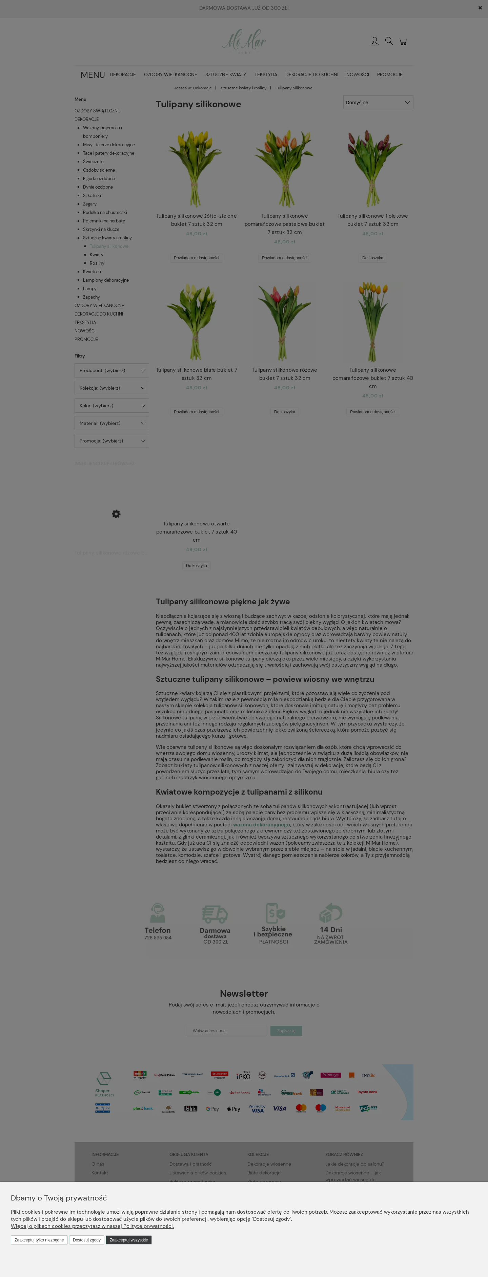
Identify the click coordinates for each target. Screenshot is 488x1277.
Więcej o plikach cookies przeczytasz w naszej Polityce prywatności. (92, 1226)
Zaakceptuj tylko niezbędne (39, 1240)
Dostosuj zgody (87, 1240)
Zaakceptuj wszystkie (128, 1240)
